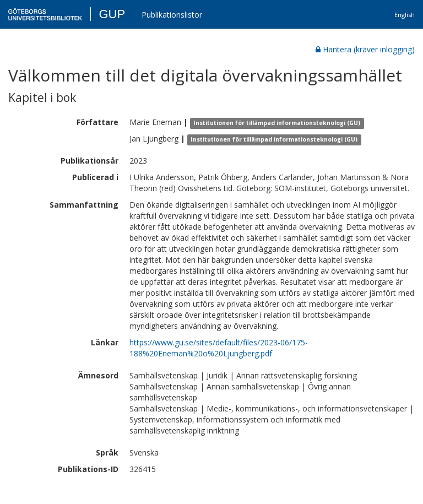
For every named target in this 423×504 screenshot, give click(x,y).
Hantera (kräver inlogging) (365, 49)
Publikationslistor (172, 14)
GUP (112, 14)
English (404, 14)
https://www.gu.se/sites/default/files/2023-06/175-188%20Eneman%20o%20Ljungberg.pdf (218, 348)
